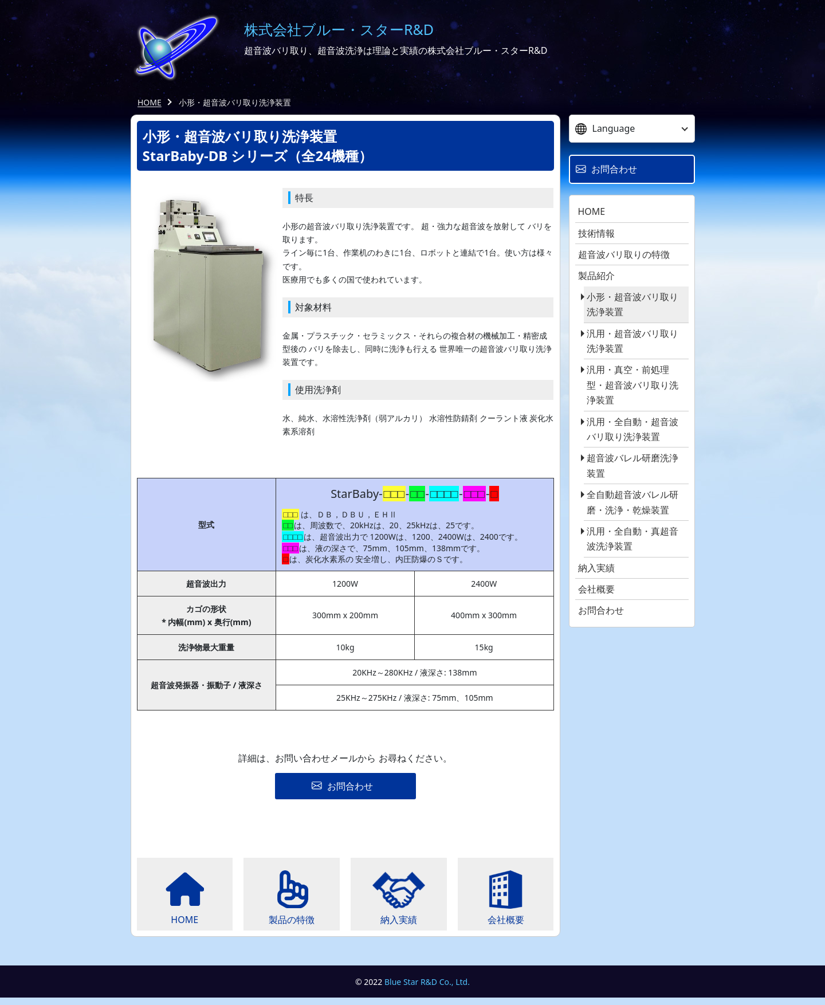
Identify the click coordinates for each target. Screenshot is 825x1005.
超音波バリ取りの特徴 (624, 254)
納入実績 (596, 568)
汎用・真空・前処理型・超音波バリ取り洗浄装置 (632, 384)
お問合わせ (601, 610)
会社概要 (596, 589)
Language (605, 128)
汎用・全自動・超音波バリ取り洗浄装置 (632, 429)
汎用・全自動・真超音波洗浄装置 (632, 538)
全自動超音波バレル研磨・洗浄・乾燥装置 (632, 502)
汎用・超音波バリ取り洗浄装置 (632, 341)
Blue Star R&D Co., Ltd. (427, 988)
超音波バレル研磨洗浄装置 (632, 465)
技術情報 (596, 233)
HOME (150, 102)
